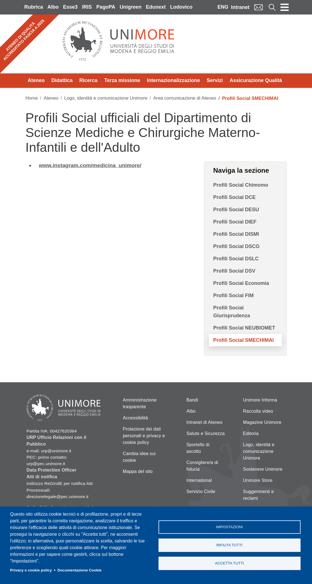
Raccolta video (258, 411)
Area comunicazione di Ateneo (184, 98)
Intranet (240, 7)
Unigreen (130, 7)
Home (31, 98)
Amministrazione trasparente (140, 403)
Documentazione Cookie (79, 570)
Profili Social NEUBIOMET (244, 328)
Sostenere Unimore (262, 469)
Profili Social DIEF (234, 222)
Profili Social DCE (234, 197)
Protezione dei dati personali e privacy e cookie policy (144, 436)
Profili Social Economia (241, 283)
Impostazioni (229, 527)
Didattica (62, 80)
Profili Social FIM (233, 295)
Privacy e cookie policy (31, 570)
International (199, 480)
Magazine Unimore (262, 422)
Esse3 (70, 7)
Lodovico (181, 7)
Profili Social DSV (234, 271)
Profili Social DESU (236, 209)
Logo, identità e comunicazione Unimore (105, 98)
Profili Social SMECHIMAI (243, 340)
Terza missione (122, 80)
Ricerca (88, 80)
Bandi (192, 400)
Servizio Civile (200, 491)
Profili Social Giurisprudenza (231, 311)
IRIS (87, 7)
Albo (53, 7)
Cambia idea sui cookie (139, 457)
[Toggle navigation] (284, 7)
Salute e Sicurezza (205, 433)
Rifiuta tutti (229, 545)
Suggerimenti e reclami (258, 495)
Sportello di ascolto (197, 448)
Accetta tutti (229, 563)
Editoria (251, 433)
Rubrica (33, 7)
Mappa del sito (138, 471)
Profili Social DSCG (236, 246)
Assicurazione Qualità (256, 80)
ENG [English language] (222, 7)
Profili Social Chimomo (240, 185)
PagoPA (105, 7)
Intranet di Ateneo (204, 422)
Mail (258, 7)
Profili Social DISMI (236, 234)
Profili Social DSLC (236, 258)
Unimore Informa (260, 400)
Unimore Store (258, 480)
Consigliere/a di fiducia (202, 466)
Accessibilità (135, 417)
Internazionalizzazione (173, 80)
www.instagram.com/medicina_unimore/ (90, 165)
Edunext (156, 7)
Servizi (215, 80)
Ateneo (36, 80)
